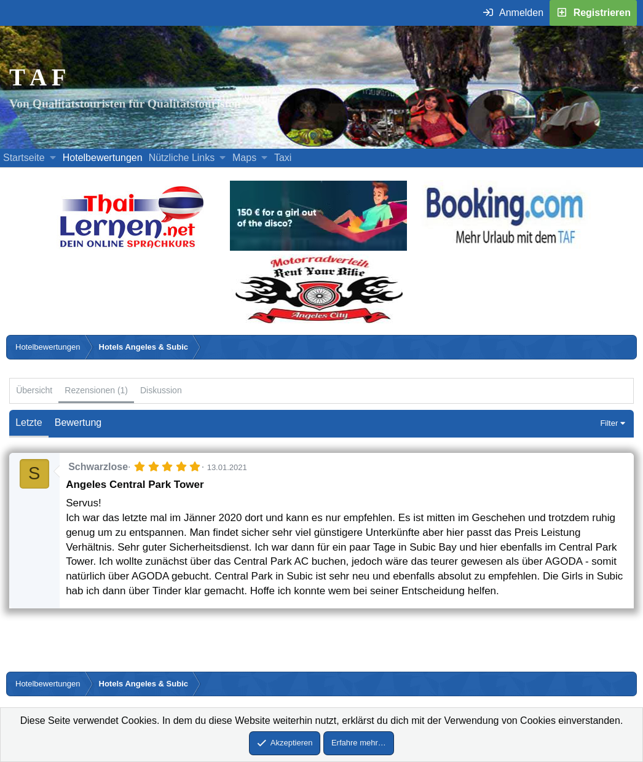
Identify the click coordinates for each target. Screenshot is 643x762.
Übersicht (34, 390)
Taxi (282, 157)
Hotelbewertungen (103, 157)
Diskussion (161, 390)
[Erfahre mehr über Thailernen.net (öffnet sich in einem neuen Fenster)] (132, 247)
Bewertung (78, 422)
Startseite (24, 157)
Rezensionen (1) (96, 390)
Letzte (28, 422)
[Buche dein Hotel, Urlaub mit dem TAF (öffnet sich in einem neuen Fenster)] (504, 247)
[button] (52, 158)
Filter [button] (609, 423)
